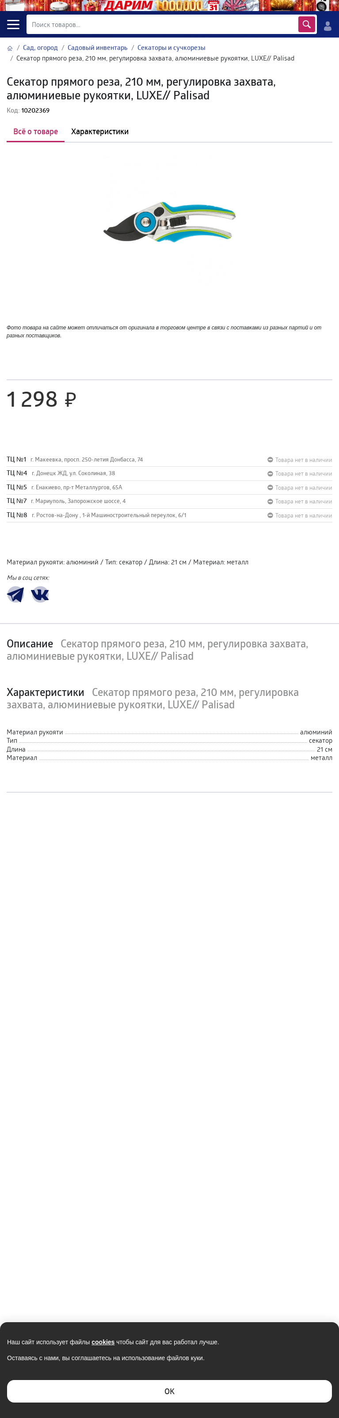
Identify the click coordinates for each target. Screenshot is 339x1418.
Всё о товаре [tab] (35, 131)
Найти (306, 24)
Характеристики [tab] (100, 131)
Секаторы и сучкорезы (171, 47)
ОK (169, 1391)
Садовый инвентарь (98, 47)
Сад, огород (40, 47)
